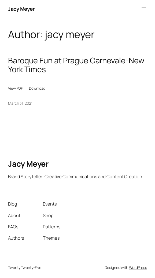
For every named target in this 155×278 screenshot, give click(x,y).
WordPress (138, 267)
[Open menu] (144, 9)
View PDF (15, 88)
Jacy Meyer (21, 8)
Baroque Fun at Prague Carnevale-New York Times (76, 65)
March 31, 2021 (20, 103)
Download (37, 88)
